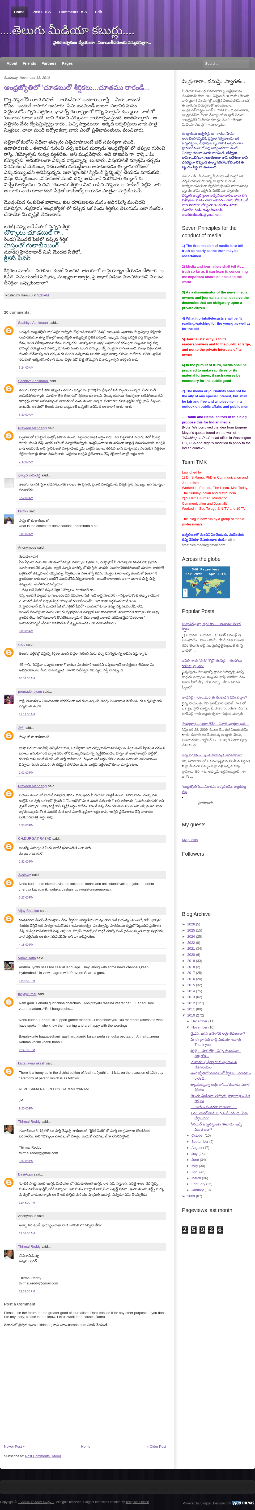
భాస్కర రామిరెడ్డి (29, 475)
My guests (190, 840)
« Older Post (156, 1446)
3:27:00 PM (26, 897)
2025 (191, 930)
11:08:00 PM (27, 980)
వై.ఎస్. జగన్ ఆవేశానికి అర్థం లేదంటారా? (217, 1033)
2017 (191, 973)
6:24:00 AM (26, 367)
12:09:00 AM (27, 1233)
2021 (191, 948)
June (195, 1160)
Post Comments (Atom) (43, 1456)
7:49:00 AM (26, 461)
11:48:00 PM (27, 1202)
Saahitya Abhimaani (33, 323)
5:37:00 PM (26, 1161)
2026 (191, 924)
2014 (191, 991)
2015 (191, 985)
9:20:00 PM (26, 1108)
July (195, 1154)
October (198, 1135)
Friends (29, 63)
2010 (191, 1015)
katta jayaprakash (31, 1063)
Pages (67, 63)
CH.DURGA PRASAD (35, 838)
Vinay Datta (27, 958)
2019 (191, 961)
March (196, 1178)
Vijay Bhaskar (28, 911)
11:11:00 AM (27, 714)
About (12, 63)
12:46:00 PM (27, 1050)
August (197, 1148)
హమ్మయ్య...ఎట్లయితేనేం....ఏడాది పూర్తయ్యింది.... (215, 724)
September (200, 1142)
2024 (191, 936)
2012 (191, 1003)
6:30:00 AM (26, 414)
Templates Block (137, 1502)
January (198, 1190)
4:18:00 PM (26, 944)
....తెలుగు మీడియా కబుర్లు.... (67, 30)
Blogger (206, 1503)
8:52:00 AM (26, 498)
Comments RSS (73, 12)
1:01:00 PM (26, 772)
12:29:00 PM (27, 1291)
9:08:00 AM (26, 631)
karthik (23, 511)
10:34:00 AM (27, 678)
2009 (191, 1196)
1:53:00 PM (26, 825)
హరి (21, 728)
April (195, 1172)
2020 (191, 955)
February (198, 1184)
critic (21, 644)
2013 (191, 997)
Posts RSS (41, 12)
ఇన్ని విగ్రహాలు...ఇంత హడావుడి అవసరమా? (212, 755)
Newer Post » (14, 1446)
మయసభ (24, 875)
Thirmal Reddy (29, 1122)
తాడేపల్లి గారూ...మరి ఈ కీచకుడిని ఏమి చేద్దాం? (214, 697)
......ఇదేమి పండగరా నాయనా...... (213, 1107)
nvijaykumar (27, 994)
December (199, 1021)
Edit (98, 12)
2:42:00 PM (26, 861)
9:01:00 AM (26, 534)
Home (19, 12)
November (199, 1027)
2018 (191, 967)
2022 (191, 943)
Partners (49, 63)
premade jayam (30, 691)
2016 (191, 979)
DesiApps (25, 1174)
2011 (191, 1009)
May (195, 1166)
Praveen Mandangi (32, 428)
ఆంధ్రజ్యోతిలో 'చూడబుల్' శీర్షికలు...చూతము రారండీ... (77, 87)
